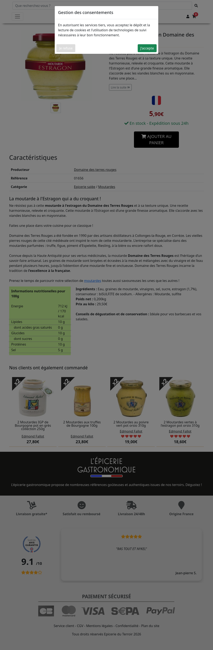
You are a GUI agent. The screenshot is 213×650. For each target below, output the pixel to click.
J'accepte (147, 48)
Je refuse (66, 48)
